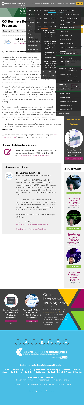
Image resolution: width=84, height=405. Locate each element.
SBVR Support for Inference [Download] (68, 69)
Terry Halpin (31, 34)
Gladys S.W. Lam (74, 244)
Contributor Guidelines (34, 372)
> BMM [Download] (65, 58)
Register (79, 3)
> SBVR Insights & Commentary (68, 101)
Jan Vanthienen (32, 45)
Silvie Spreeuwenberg (34, 41)
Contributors (16, 372)
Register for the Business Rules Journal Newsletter (42, 365)
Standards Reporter (64, 113)
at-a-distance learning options (53, 312)
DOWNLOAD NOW (74, 159)
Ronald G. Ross (74, 205)
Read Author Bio (19, 44)
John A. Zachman (33, 49)
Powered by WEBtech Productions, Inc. (42, 391)
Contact (51, 372)
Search (60, 372)
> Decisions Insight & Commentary (69, 81)
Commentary (36, 3)
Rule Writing (58, 3)
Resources (50, 3)
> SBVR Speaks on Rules (65, 105)
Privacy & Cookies (74, 372)
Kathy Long (31, 37)
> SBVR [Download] (65, 109)
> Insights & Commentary (66, 43)
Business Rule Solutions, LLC (43, 384)
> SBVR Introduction (64, 93)
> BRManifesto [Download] (67, 47)
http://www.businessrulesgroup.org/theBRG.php (33, 224)
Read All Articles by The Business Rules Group (31, 229)
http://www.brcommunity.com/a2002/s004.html (33, 155)
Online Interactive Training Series (55, 298)
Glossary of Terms (49, 72)
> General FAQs (63, 31)
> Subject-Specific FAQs (65, 35)
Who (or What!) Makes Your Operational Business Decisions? (73, 201)
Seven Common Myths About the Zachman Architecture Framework (73, 237)
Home (6, 369)
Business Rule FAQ (50, 76)
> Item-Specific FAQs (65, 39)
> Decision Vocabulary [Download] (68, 76)
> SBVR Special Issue (64, 97)
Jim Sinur (74, 281)
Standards (66, 3)
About (5, 372)
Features (43, 3)
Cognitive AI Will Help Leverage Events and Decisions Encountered (74, 276)
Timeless (72, 3)
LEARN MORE (11, 321)
